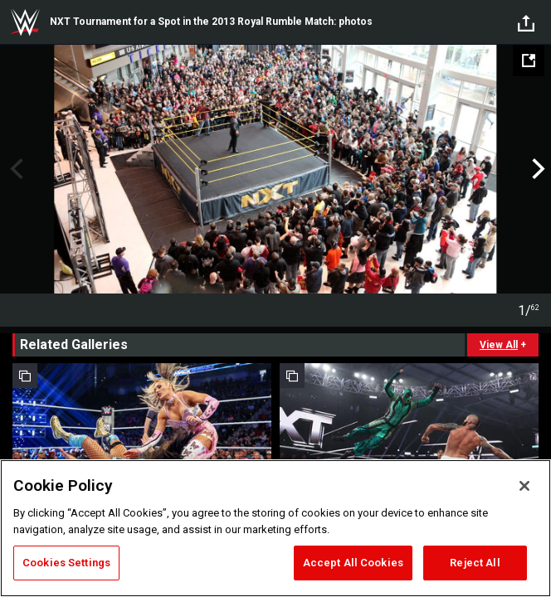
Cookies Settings (66, 562)
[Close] (524, 486)
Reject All (475, 562)
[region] (275, 528)
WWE (25, 22)
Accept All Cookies (353, 562)
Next (536, 169)
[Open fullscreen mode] (528, 60)
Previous (14, 169)
